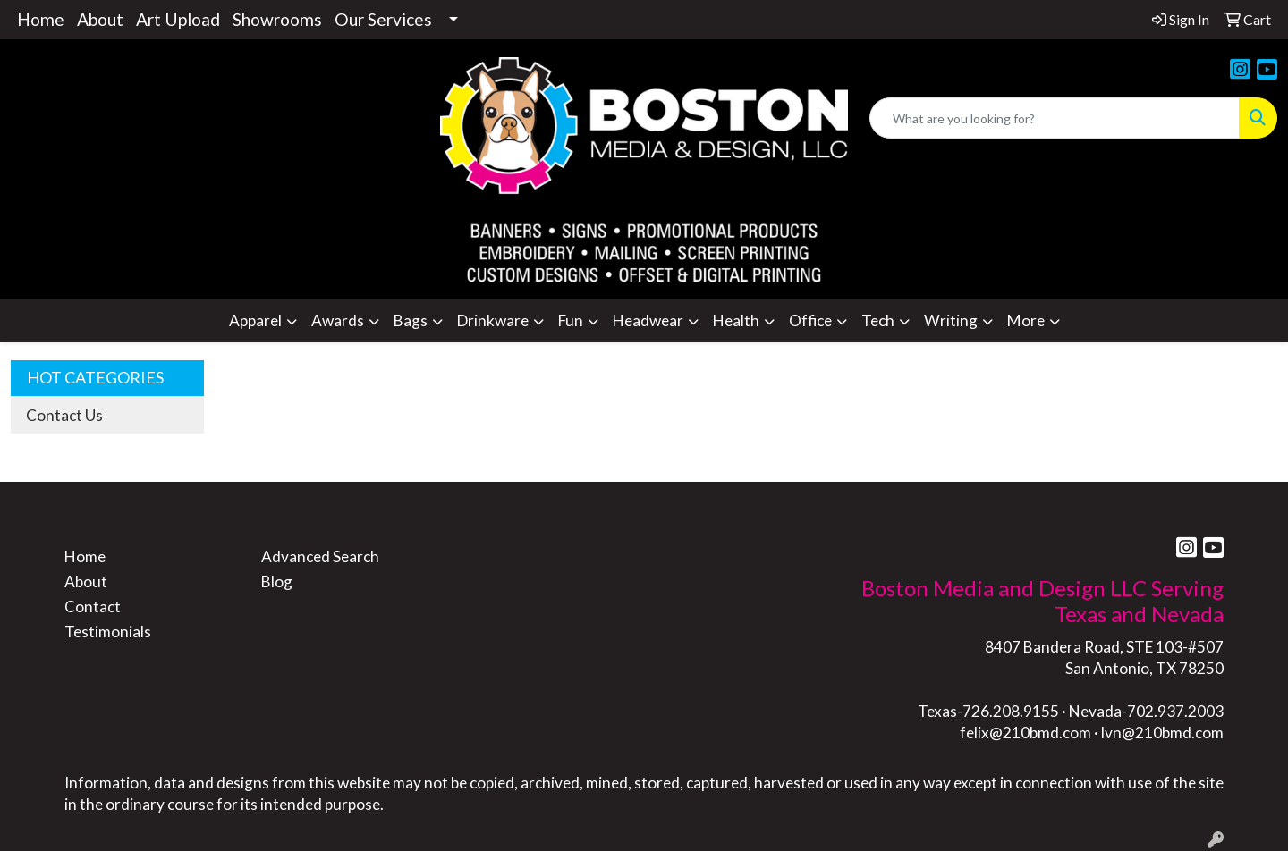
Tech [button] (877, 320)
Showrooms (277, 19)
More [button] (1026, 320)
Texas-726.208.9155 (988, 711)
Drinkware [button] (493, 320)
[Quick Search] (1054, 118)
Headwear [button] (648, 320)
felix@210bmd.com (1025, 732)
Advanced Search (320, 556)
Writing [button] (951, 320)
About (100, 19)
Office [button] (810, 320)
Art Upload (178, 19)
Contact (92, 606)
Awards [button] (337, 320)
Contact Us (64, 415)
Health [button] (736, 320)
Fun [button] (570, 320)
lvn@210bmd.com (1162, 732)
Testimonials (107, 631)
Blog (276, 581)
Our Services (383, 19)
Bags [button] (411, 320)
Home (40, 19)
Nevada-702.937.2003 (1146, 711)
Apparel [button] (255, 320)
